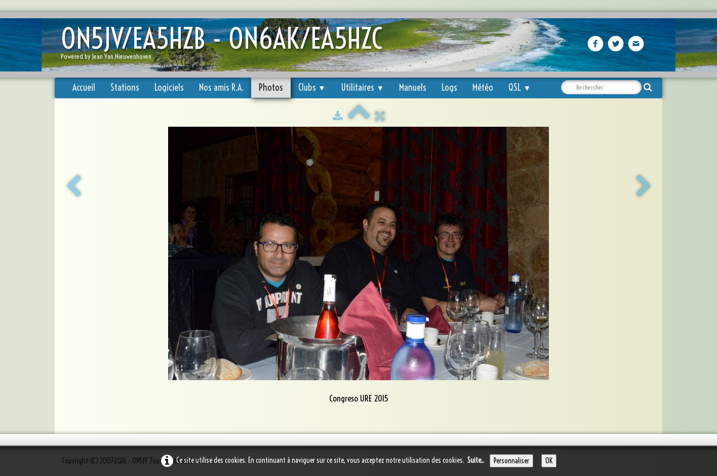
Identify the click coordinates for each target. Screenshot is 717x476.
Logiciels (169, 87)
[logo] (225, 45)
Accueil (83, 87)
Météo (482, 87)
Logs (449, 87)
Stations (124, 87)
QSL (519, 87)
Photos (271, 87)
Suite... (475, 460)
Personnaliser (511, 460)
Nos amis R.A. (221, 87)
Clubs (312, 87)
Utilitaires (362, 87)
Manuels (412, 87)
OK (548, 460)
